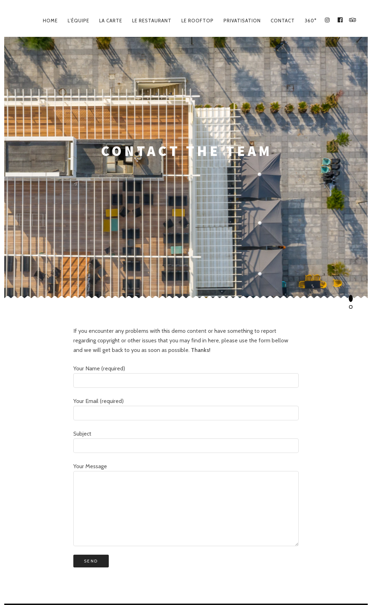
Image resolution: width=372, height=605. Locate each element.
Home (50, 20)
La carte (110, 20)
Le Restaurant (151, 20)
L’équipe (78, 20)
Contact (283, 20)
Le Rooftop (197, 20)
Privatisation (242, 20)
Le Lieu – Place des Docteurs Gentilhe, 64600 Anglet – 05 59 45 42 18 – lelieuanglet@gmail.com (186, 577)
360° (311, 20)
